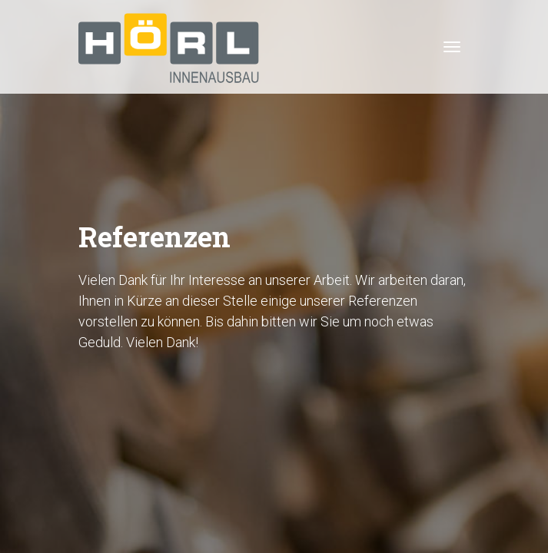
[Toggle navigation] (451, 47)
